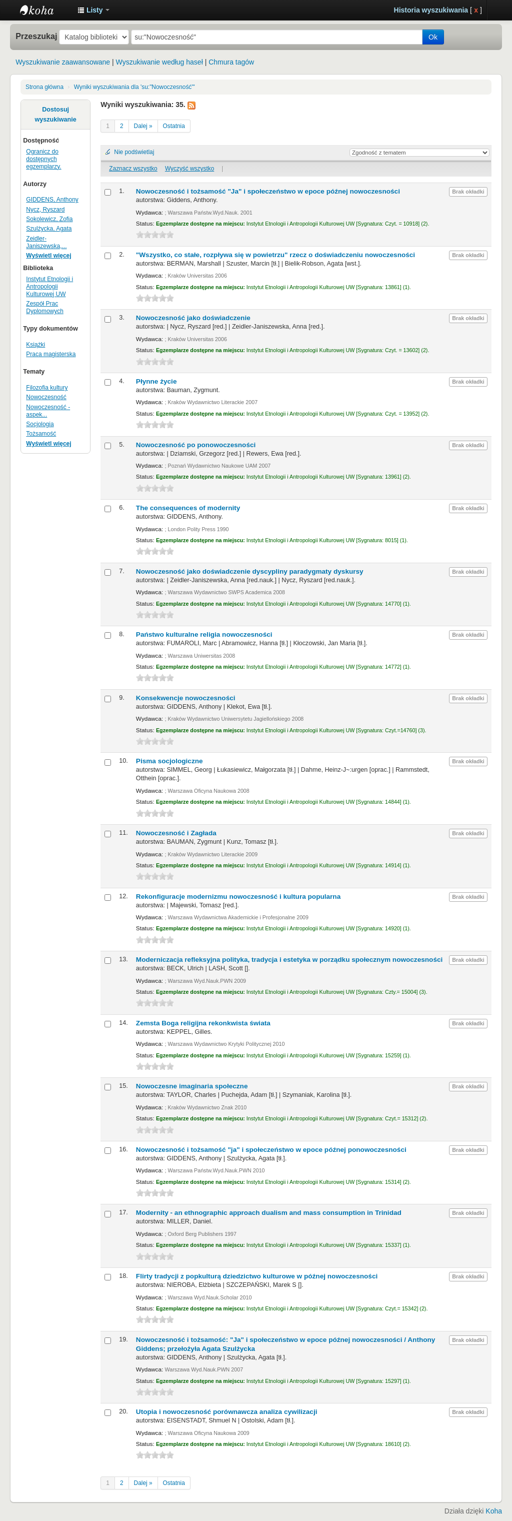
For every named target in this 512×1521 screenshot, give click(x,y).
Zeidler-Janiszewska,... (46, 242)
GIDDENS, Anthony (52, 199)
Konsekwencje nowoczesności (186, 698)
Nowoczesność (46, 397)
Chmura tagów (231, 62)
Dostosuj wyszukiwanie (55, 114)
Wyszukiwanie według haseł (159, 62)
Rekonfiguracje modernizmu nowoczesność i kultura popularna (238, 896)
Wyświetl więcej (48, 255)
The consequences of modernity (188, 508)
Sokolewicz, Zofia (49, 219)
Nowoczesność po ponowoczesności (196, 445)
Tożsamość (41, 433)
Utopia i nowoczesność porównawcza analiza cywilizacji (227, 1411)
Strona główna (45, 87)
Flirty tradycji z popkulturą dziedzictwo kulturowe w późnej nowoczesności (257, 1276)
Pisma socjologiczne (169, 761)
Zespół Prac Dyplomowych (45, 307)
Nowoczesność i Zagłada (176, 833)
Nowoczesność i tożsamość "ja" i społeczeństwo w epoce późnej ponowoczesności (271, 1149)
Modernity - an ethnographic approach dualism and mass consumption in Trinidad (269, 1212)
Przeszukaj (36, 36)
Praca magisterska (51, 354)
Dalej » (143, 126)
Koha (494, 1511)
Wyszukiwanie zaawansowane (63, 62)
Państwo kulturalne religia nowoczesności (204, 634)
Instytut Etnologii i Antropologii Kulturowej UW (45, 10)
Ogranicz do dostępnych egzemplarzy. (43, 159)
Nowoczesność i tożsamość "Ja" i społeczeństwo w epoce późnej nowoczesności (268, 191)
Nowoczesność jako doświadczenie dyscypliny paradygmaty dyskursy (250, 571)
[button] (93, 10)
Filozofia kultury (47, 387)
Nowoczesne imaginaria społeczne (192, 1086)
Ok (433, 37)
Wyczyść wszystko (189, 168)
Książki (35, 344)
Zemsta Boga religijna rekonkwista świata (203, 1023)
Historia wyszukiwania (431, 10)
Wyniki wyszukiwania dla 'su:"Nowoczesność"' (134, 87)
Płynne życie (156, 381)
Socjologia (40, 424)
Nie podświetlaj (134, 152)
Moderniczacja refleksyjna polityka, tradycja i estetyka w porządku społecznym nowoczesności (289, 959)
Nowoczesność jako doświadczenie (193, 318)
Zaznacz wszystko (133, 168)
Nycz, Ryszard (45, 209)
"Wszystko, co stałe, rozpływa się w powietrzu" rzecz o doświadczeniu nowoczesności (275, 255)
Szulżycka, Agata (49, 228)
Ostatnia (174, 126)
